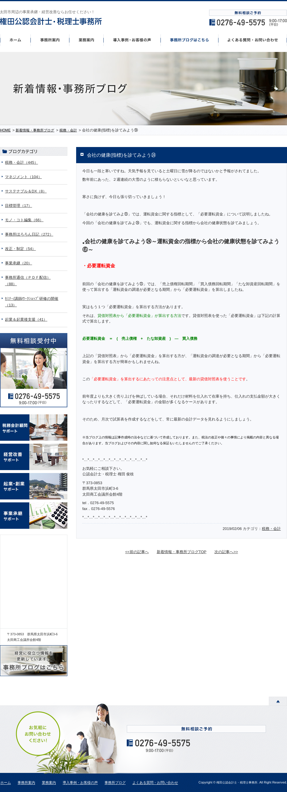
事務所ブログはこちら (189, 40)
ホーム (15, 40)
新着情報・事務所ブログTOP (181, 552)
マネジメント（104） (23, 177)
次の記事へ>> (226, 552)
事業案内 (86, 40)
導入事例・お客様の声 (132, 40)
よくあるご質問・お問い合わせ (252, 40)
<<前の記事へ (136, 552)
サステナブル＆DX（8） (26, 191)
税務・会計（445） (21, 162)
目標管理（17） (18, 205)
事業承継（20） (18, 263)
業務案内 (49, 783)
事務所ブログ (115, 783)
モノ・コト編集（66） (24, 220)
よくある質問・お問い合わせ (155, 783)
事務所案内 (49, 40)
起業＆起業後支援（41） (26, 319)
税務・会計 (271, 528)
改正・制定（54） (20, 248)
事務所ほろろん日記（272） (29, 234)
